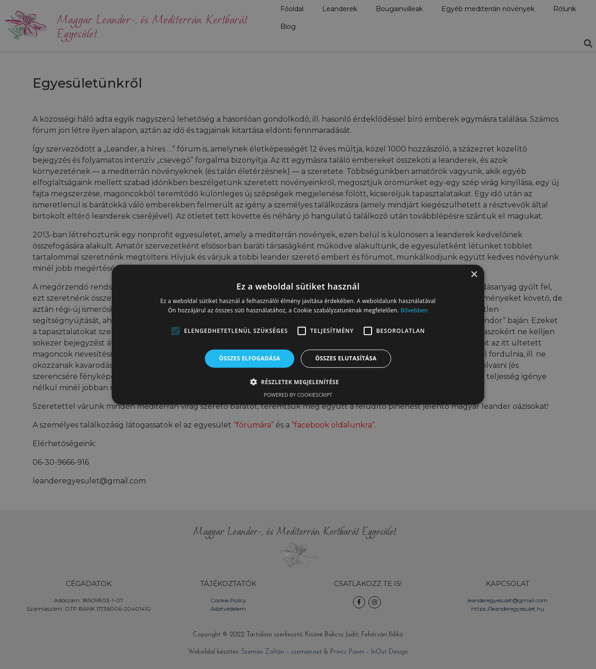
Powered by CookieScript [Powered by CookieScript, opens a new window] (298, 394)
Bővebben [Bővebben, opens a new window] (414, 310)
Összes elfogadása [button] (249, 358)
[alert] (298, 334)
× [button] (473, 274)
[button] (175, 331)
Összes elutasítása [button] (346, 358)
